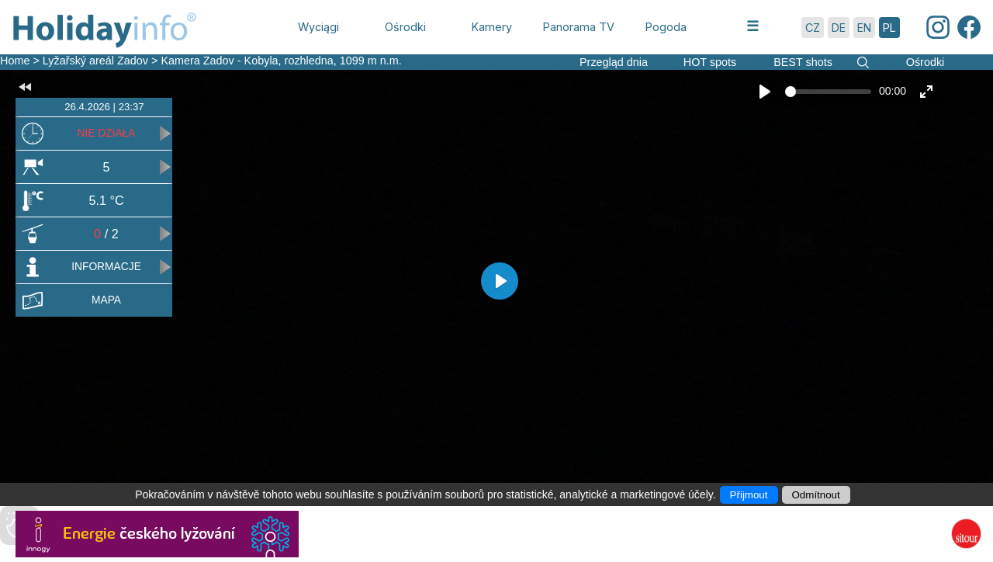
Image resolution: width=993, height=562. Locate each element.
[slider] (828, 91)
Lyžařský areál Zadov (97, 60)
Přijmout (749, 495)
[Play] (765, 91)
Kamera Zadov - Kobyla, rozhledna (247, 60)
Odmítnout (816, 495)
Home (14, 60)
